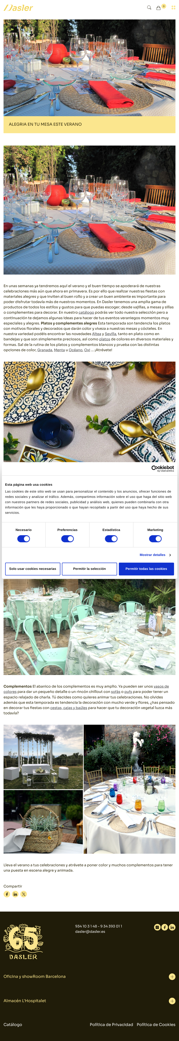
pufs (129, 690)
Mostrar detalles (153, 555)
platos (104, 339)
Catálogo (13, 1023)
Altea (96, 333)
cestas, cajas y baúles (69, 706)
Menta (60, 349)
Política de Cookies (156, 1023)
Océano (76, 349)
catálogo (86, 312)
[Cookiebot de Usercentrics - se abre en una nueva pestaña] (154, 468)
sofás (116, 690)
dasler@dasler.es (90, 930)
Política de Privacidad (111, 1023)
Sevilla (111, 333)
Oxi (88, 349)
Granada (45, 349)
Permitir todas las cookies (146, 569)
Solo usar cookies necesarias (32, 569)
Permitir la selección (89, 569)
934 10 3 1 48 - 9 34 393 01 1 (98, 925)
